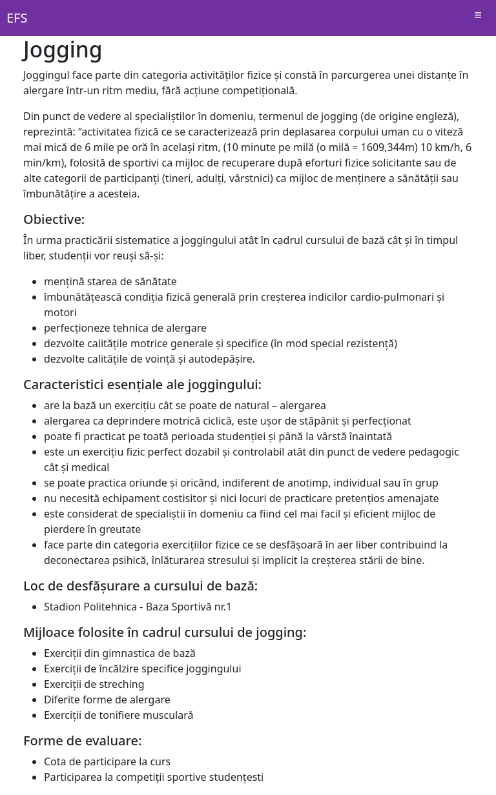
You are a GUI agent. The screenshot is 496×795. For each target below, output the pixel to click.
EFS (16, 17)
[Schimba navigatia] (478, 18)
